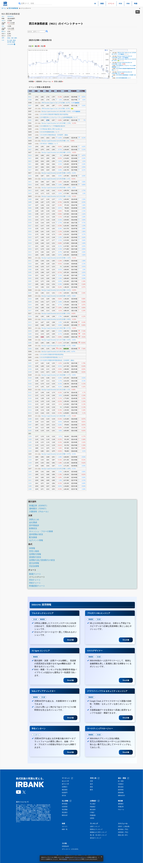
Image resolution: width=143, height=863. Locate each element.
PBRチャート (35, 583)
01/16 (29, 404)
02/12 (29, 325)
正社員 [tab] (35, 619)
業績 (14, 40)
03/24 (29, 234)
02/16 (29, 316)
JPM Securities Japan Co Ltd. (60, 102)
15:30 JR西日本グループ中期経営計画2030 (52, 126)
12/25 (29, 445)
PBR (128, 3)
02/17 (29, 310)
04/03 (29, 211)
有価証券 (121, 806)
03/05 (29, 272)
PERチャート (35, 580)
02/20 (29, 302)
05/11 (29, 97)
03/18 (29, 243)
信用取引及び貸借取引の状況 (42, 560)
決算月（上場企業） (124, 826)
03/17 (29, 246)
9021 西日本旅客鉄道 (10, 14)
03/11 (29, 261)
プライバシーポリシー (80, 857)
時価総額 (93, 815)
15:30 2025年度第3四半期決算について (51, 357)
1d (33, 50)
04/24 (29, 155)
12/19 (29, 460)
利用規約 (67, 857)
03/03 (29, 278)
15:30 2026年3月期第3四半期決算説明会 (51, 354)
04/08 (29, 202)
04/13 (29, 190)
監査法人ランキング (96, 829)
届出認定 (121, 787)
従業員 (92, 818)
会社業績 (33, 522)
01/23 (29, 386)
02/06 (29, 337)
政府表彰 (121, 789)
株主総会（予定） (123, 829)
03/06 (29, 269)
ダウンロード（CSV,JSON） (70, 849)
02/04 (29, 348)
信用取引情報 (35, 554)
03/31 (29, 220)
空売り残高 (58, 81)
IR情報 (31, 81)
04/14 (29, 184)
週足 (37, 46)
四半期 (9, 42)
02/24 (29, 299)
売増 (91, 781)
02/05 (29, 343)
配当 (3, 31)
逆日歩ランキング (95, 838)
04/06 (29, 208)
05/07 (29, 105)
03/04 (29, 275)
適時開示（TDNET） (38, 508)
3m (41, 50)
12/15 (29, 474)
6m (42, 50)
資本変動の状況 (36, 534)
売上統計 (93, 804)
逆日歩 (64, 795)
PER (120, 3)
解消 (91, 789)
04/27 (29, 149)
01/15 (29, 407)
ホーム (4, 8)
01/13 (29, 413)
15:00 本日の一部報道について (48, 143)
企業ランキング (95, 826)
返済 (91, 784)
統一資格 (121, 781)
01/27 (29, 381)
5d (35, 50)
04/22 (29, 161)
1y (44, 50)
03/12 (29, 255)
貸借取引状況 (35, 557)
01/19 (29, 401)
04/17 (29, 170)
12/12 (29, 477)
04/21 (29, 164)
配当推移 (33, 537)
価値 (13, 42)
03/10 (29, 263)
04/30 (29, 138)
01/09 (29, 419)
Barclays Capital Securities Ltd (61, 111)
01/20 (29, 398)
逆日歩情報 (34, 563)
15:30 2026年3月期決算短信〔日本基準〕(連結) (53, 135)
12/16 (29, 471)
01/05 (29, 430)
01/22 (29, 392)
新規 (91, 787)
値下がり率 (65, 784)
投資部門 (64, 792)
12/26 (29, 442)
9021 (3, 16)
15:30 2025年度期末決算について (123, 77)
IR (95, 3)
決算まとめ (34, 519)
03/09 (29, 266)
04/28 (29, 146)
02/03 (29, 363)
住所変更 (64, 806)
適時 (15, 38)
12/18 (29, 463)
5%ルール (121, 809)
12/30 (29, 436)
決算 (10, 40)
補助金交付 (121, 795)
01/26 (29, 383)
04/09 (29, 199)
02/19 (29, 305)
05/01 (29, 120)
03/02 (29, 281)
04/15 (29, 182)
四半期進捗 (34, 525)
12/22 (29, 457)
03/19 (29, 240)
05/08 (29, 99)
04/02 (29, 214)
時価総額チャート (37, 586)
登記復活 (64, 812)
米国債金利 (65, 846)
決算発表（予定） (123, 832)
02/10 (29, 331)
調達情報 (121, 792)
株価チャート (35, 574)
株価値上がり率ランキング (98, 832)
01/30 (29, 369)
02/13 (29, 322)
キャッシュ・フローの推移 (41, 531)
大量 (12, 38)
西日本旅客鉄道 (13, 8)
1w (37, 50)
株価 (102, 3)
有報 (8, 38)
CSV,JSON (11, 44)
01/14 (29, 410)
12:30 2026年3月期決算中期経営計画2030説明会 (53, 114)
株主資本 (93, 809)
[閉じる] (101, 857)
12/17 (29, 466)
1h (31, 50)
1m (39, 50)
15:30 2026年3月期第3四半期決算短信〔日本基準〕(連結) (56, 360)
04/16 (29, 176)
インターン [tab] (36, 734)
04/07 (29, 205)
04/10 (29, 193)
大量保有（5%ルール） (44, 81)
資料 (3, 38)
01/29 (29, 372)
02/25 (29, 293)
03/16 (29, 249)
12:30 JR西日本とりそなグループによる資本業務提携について (58, 117)
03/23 (29, 237)
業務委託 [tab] (42, 619)
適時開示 (121, 804)
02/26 (29, 287)
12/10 (29, 483)
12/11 (29, 480)
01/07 (29, 425)
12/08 (29, 489)
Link (3, 40)
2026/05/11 (10, 16)
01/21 (29, 395)
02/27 (29, 284)
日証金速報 (34, 566)
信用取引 (64, 787)
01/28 (29, 378)
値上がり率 (65, 781)
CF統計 (92, 812)
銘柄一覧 (64, 829)
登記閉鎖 (64, 809)
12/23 (29, 451)
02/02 (29, 366)
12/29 (29, 439)
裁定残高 (64, 789)
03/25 (29, 231)
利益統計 (93, 806)
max (46, 50)
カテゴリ (64, 826)
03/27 (29, 225)
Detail (70, 640)
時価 (135, 3)
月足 (43, 46)
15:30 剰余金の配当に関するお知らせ (50, 129)
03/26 (29, 228)
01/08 (29, 422)
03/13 (29, 252)
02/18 (29, 307)
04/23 (29, 158)
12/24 (29, 448)
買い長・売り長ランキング (98, 835)
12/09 (29, 486)
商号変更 (64, 804)
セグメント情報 (36, 540)
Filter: (111, 50)
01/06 (29, 427)
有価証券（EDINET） (38, 505)
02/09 (29, 334)
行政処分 (121, 784)
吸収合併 (64, 815)
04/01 (29, 217)
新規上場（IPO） (123, 835)
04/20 (29, 167)
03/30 (29, 222)
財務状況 (33, 528)
